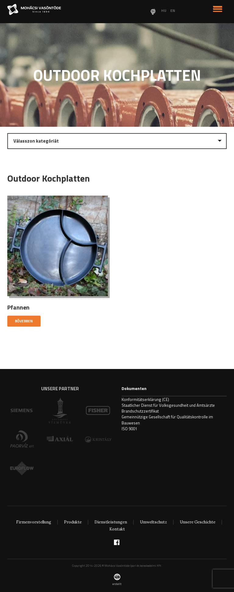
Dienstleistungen (110, 522)
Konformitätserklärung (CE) (145, 399)
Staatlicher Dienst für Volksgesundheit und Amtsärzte (168, 405)
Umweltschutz (153, 522)
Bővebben (24, 321)
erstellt (117, 580)
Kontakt (117, 529)
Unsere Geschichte (197, 522)
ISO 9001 (129, 429)
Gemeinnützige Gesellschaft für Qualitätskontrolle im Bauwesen (167, 420)
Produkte (73, 522)
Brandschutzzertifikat (140, 411)
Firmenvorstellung (33, 522)
